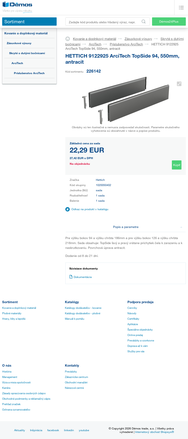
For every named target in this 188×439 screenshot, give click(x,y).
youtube (84, 430)
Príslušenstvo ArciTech (29, 73)
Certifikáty (133, 318)
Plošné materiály (11, 313)
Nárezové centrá (74, 387)
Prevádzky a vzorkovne (140, 340)
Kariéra (6, 387)
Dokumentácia (80, 277)
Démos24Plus (168, 21)
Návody (131, 313)
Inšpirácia (36, 430)
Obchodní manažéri (76, 382)
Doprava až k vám (137, 346)
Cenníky (132, 307)
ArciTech (17, 63)
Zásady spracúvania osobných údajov (24, 393)
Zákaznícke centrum (76, 377)
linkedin (69, 430)
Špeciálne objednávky (140, 329)
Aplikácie (132, 324)
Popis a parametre (147, 227)
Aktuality (19, 430)
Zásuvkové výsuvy (19, 43)
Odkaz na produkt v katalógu (89, 209)
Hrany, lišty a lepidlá (13, 318)
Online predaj (135, 335)
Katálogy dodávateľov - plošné (82, 313)
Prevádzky (71, 371)
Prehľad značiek (11, 404)
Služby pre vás (135, 351)
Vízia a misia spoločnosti (16, 382)
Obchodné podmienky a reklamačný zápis (26, 398)
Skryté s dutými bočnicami (27, 53)
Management (9, 377)
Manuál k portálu (74, 318)
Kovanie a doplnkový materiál (26, 33)
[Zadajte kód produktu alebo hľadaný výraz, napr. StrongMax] (108, 21)
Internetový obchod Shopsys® (154, 432)
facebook (53, 430)
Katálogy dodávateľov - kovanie (83, 307)
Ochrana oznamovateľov (16, 409)
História (6, 371)
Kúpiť (176, 165)
